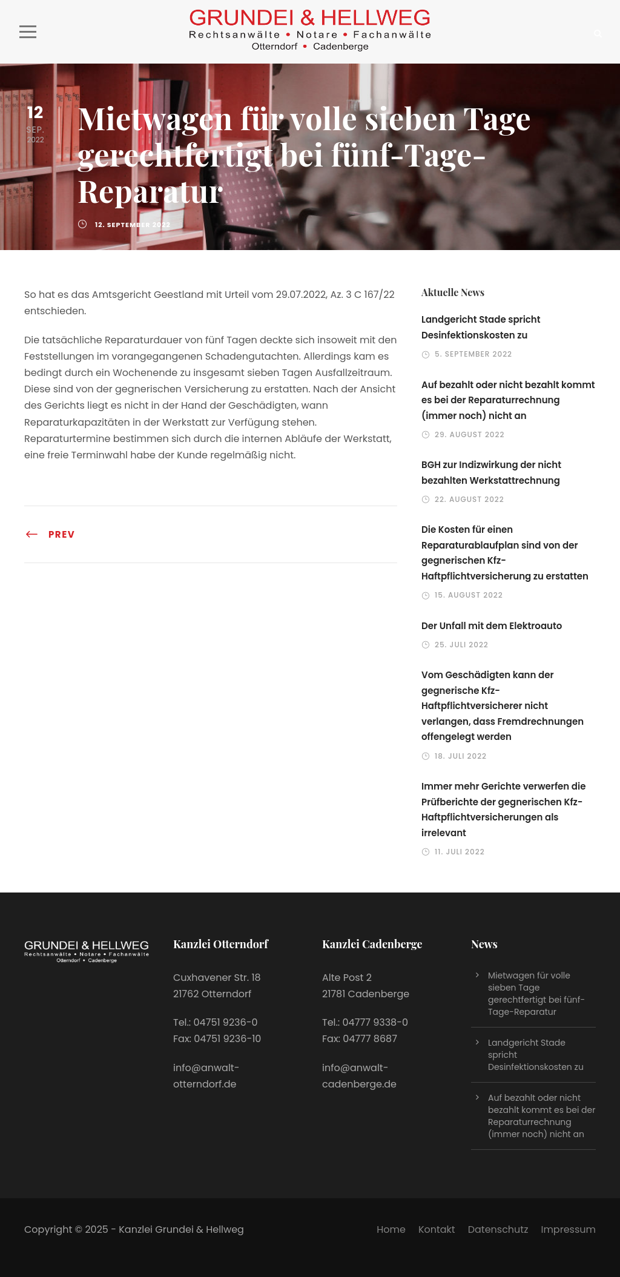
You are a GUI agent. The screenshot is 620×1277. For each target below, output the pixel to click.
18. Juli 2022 (461, 756)
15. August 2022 (469, 595)
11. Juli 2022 (460, 851)
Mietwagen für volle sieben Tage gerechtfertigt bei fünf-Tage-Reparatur (536, 993)
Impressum (568, 1229)
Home (391, 1229)
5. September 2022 (473, 354)
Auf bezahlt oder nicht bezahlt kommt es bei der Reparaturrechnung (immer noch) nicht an (508, 400)
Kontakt (436, 1229)
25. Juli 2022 (462, 644)
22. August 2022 (469, 499)
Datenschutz (498, 1229)
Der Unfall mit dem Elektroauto (491, 625)
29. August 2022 (469, 434)
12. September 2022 (133, 224)
